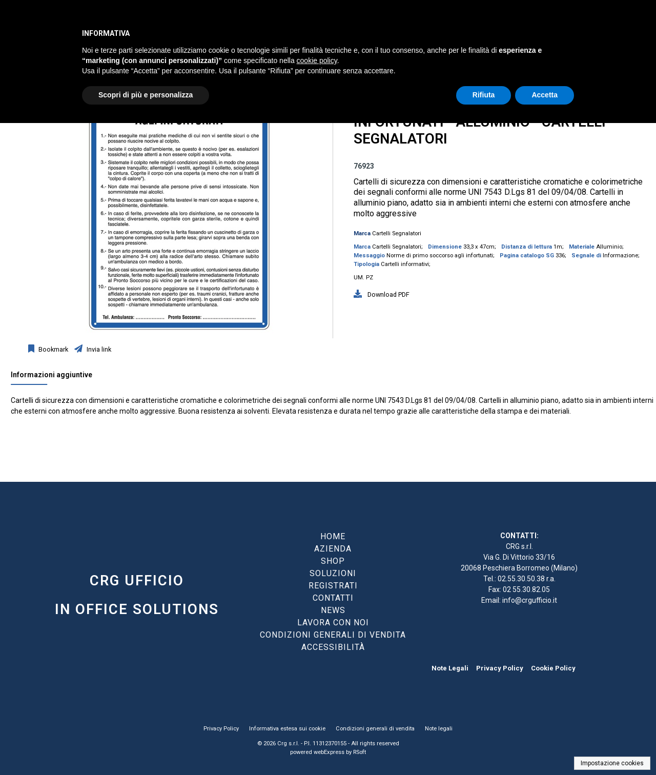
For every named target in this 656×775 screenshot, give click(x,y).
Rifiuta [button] (484, 95)
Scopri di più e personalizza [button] (145, 95)
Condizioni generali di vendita (375, 728)
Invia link (98, 349)
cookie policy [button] (317, 60)
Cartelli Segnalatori (396, 233)
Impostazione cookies (612, 763)
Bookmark (52, 349)
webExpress (329, 752)
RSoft (359, 752)
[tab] (56, 377)
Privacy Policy (499, 668)
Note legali (439, 728)
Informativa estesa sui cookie (287, 728)
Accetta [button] (544, 95)
